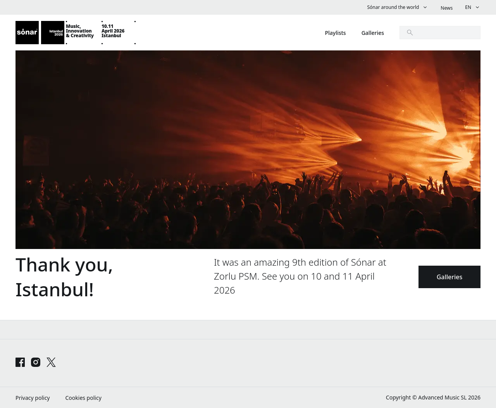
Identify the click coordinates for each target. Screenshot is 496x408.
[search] (440, 32)
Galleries (450, 277)
